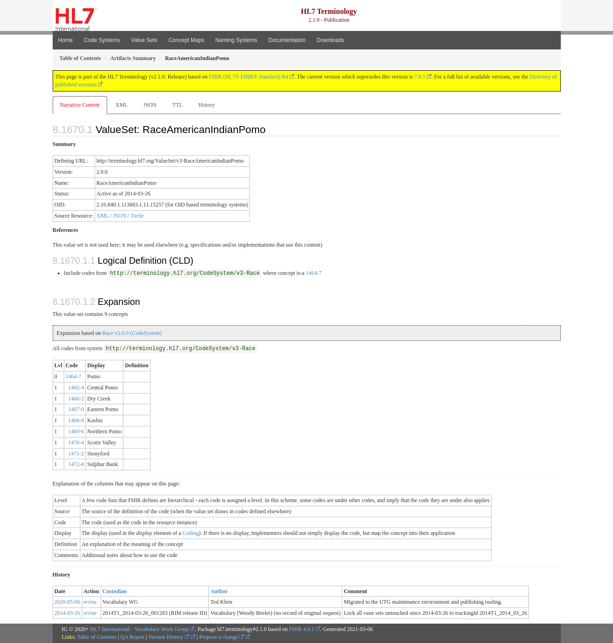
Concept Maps (186, 40)
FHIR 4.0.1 (301, 629)
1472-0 (76, 464)
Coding (190, 533)
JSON (150, 105)
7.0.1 (419, 76)
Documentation (287, 40)
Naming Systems (236, 40)
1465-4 (76, 387)
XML (121, 105)
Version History (168, 637)
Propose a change (221, 637)
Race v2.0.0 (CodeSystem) (132, 333)
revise (90, 602)
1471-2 (76, 453)
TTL (177, 105)
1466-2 (76, 398)
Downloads (330, 40)
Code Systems (102, 40)
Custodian (115, 591)
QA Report (133, 637)
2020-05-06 (67, 602)
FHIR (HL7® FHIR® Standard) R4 (248, 76)
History (206, 105)
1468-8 (76, 420)
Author (218, 591)
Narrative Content (80, 105)
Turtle (137, 215)
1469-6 (76, 431)
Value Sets (144, 40)
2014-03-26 (67, 613)
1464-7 (314, 273)
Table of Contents (96, 637)
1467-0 (76, 409)
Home (65, 40)
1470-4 (76, 442)
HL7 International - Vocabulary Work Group (139, 629)
